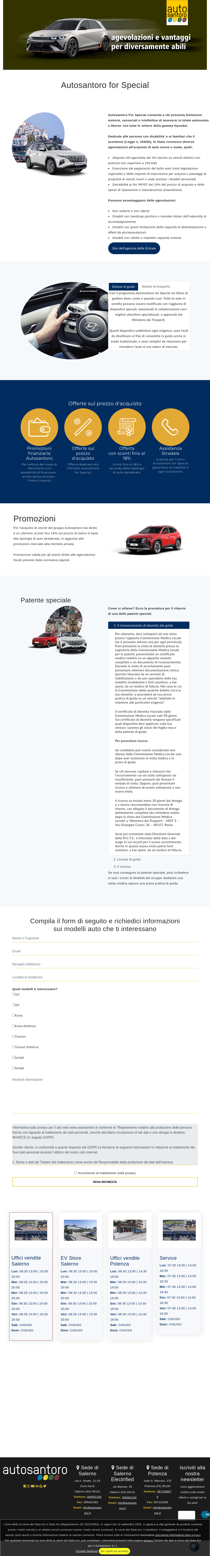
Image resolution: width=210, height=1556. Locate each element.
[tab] (123, 286)
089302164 (129, 1497)
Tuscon (19, 1036)
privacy (149, 1540)
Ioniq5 (18, 1057)
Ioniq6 (18, 1068)
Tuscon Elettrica (25, 1047)
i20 (16, 1005)
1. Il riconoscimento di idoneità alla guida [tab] (141, 625)
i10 (16, 994)
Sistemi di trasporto (156, 286)
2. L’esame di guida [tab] (125, 859)
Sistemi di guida (123, 286)
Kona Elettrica (24, 1026)
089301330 (94, 1496)
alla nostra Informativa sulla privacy (178, 1535)
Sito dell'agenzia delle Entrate (134, 248)
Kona (17, 1015)
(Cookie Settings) (87, 1551)
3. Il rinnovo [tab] (120, 866)
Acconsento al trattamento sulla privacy (107, 1173)
